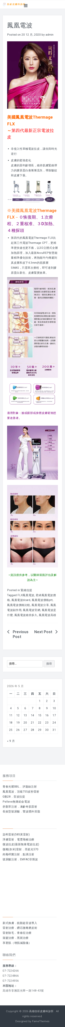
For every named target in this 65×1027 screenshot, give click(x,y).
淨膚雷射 (8, 839)
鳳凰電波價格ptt (42, 600)
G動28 (7, 796)
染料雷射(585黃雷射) (16, 834)
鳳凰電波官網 (31, 610)
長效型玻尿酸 (11, 811)
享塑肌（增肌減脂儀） (17, 943)
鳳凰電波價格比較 (18, 605)
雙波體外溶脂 (31, 811)
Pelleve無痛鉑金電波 (16, 801)
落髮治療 (8, 938)
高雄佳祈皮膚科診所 (41, 1011)
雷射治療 (8, 927)
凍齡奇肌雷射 (28, 806)
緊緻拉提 (26, 590)
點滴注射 (28, 854)
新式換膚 (8, 923)
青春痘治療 (24, 933)
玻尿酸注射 (10, 859)
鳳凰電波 (8, 791)
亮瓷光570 (31, 849)
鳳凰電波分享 (40, 605)
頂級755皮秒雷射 (28, 791)
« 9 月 (11, 741)
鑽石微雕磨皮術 (27, 927)
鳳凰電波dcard (20, 600)
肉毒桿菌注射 (11, 854)
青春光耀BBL (11, 786)
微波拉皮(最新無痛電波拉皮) (21, 844)
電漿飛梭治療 (25, 839)
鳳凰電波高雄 (47, 615)
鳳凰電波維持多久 (25, 615)
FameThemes (41, 1021)
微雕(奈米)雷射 (12, 849)
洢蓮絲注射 (29, 786)
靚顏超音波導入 (27, 923)
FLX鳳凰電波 (26, 595)
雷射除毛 (8, 933)
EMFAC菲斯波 (29, 859)
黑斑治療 (23, 938)
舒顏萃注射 (10, 806)
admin (49, 34)
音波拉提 (19, 796)
